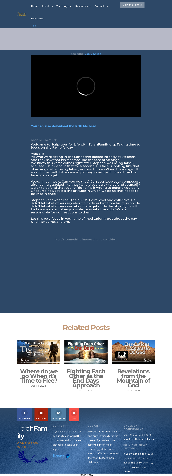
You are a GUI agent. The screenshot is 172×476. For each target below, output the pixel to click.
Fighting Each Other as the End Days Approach (86, 378)
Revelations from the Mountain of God (133, 378)
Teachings (62, 6)
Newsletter (37, 18)
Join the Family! (137, 6)
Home (34, 6)
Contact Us (101, 6)
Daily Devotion (93, 53)
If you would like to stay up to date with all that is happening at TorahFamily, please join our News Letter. (138, 462)
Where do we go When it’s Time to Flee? (39, 376)
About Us (47, 6)
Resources (81, 6)
